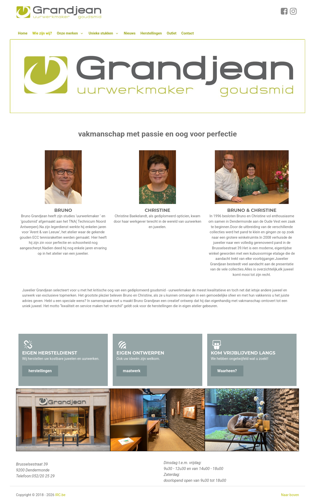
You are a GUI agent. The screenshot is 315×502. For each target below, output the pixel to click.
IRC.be (60, 495)
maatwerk (131, 370)
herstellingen (40, 370)
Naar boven (290, 495)
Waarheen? (227, 370)
